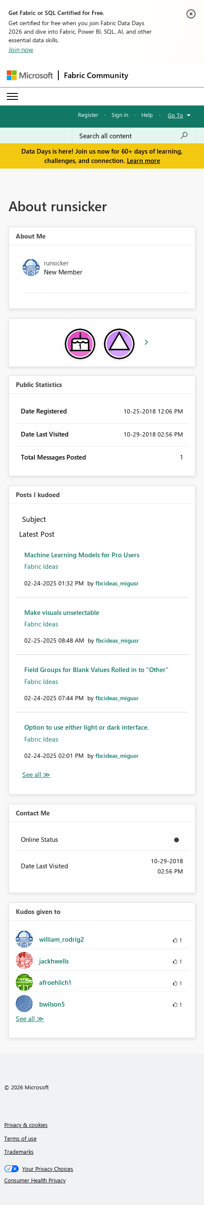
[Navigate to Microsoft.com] (30, 75)
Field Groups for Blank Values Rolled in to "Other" (96, 669)
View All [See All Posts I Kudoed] (36, 775)
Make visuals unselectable (61, 612)
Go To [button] (175, 115)
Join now (21, 49)
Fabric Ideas (41, 566)
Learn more (143, 160)
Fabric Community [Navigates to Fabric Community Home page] (96, 75)
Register (88, 114)
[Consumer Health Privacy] (102, 1180)
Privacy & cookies (26, 1124)
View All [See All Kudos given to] (30, 1019)
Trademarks (19, 1151)
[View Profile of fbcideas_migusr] (116, 583)
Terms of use (20, 1138)
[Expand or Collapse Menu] (12, 96)
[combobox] (133, 136)
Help (147, 114)
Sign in (120, 114)
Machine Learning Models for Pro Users (81, 554)
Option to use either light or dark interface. (86, 727)
